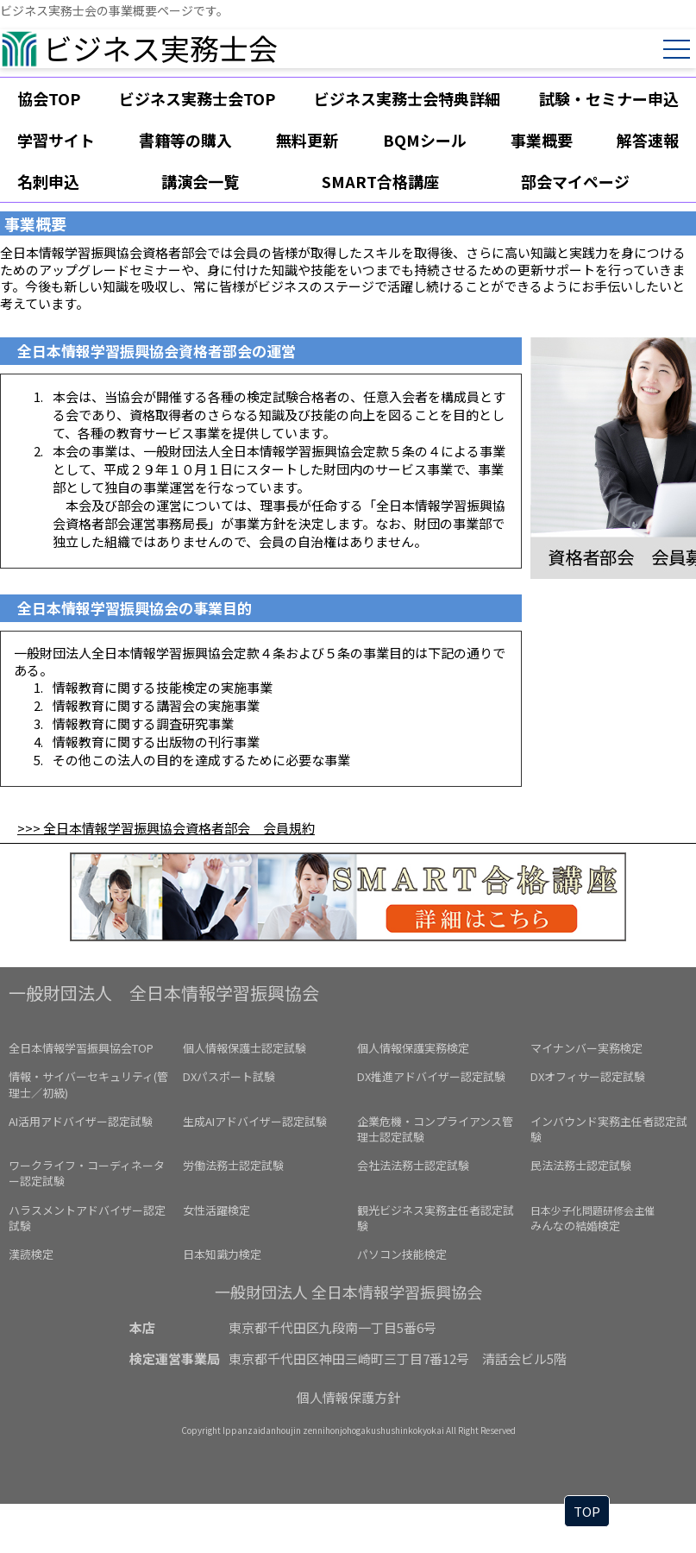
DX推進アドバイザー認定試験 (431, 1076)
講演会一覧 (200, 181)
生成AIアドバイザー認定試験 (255, 1121)
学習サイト (56, 140)
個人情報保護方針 (348, 1397)
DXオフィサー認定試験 (587, 1076)
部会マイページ (575, 181)
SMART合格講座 (380, 181)
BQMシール (425, 140)
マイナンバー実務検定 (586, 1048)
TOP (587, 1511)
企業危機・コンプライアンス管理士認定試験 (435, 1129)
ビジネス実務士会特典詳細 (407, 98)
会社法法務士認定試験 (413, 1165)
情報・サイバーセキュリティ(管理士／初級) (88, 1084)
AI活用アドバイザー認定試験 (81, 1121)
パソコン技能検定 (402, 1254)
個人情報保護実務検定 (413, 1048)
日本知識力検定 (222, 1254)
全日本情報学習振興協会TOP (81, 1048)
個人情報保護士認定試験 (244, 1048)
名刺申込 (48, 181)
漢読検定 (31, 1254)
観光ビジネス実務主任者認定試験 (435, 1218)
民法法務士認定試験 (580, 1165)
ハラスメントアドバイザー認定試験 (87, 1218)
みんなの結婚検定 (592, 1218)
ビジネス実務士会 (160, 48)
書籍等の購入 (185, 140)
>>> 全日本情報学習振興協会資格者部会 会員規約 (166, 828)
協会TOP (48, 98)
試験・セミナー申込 (609, 98)
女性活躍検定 (216, 1210)
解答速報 (648, 140)
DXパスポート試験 (229, 1076)
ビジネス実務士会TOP (197, 98)
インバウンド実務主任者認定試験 (608, 1129)
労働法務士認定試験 (233, 1165)
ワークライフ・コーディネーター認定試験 (87, 1173)
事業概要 (542, 140)
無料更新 (307, 140)
